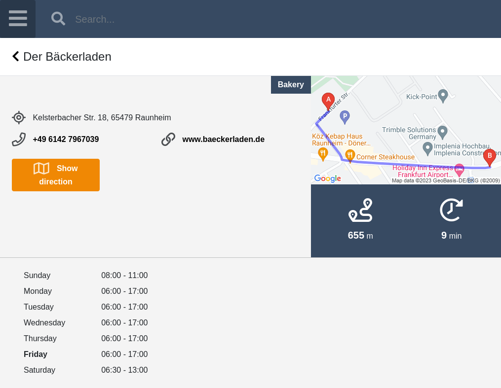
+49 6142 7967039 (66, 139)
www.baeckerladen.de (223, 139)
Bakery (291, 84)
